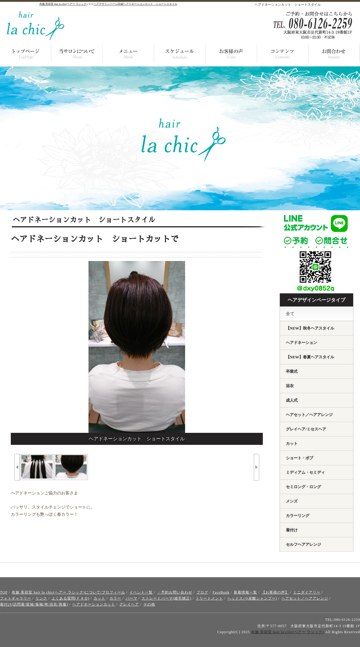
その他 (149, 604)
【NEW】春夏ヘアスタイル (310, 357)
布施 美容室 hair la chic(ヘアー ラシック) (287, 632)
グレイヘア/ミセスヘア (306, 429)
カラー (115, 598)
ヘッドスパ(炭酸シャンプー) (252, 598)
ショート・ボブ (299, 458)
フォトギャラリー (15, 598)
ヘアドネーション (301, 342)
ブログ (202, 592)
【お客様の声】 (275, 592)
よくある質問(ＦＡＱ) (70, 598)
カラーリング (297, 515)
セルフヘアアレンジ (303, 544)
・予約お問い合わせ (174, 592)
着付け (292, 530)
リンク (41, 598)
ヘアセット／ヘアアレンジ (309, 414)
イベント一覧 (141, 592)
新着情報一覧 (245, 592)
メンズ (292, 501)
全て (290, 313)
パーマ (131, 598)
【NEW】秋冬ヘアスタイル (310, 328)
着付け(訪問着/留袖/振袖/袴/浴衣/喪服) (34, 604)
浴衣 (290, 386)
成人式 (292, 400)
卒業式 (292, 371)
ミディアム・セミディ (305, 472)
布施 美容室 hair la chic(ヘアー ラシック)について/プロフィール (68, 592)
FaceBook (221, 592)
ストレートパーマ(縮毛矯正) (166, 598)
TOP (4, 592)
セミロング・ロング (303, 486)
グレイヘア (129, 604)
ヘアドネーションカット (93, 604)
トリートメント (209, 598)
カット (292, 443)
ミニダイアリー (306, 592)
